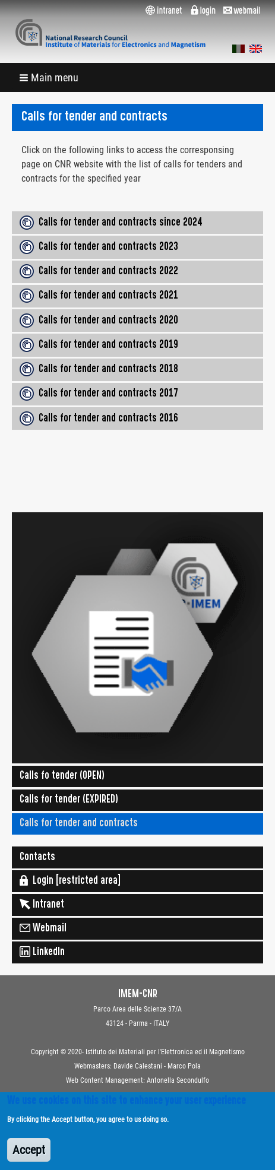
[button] (50, 77)
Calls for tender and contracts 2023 (99, 247)
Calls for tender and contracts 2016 (99, 418)
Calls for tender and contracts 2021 (99, 295)
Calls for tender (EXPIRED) (69, 800)
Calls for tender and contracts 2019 (99, 345)
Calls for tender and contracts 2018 (99, 369)
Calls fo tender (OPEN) (62, 776)
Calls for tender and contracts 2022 (99, 271)
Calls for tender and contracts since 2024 (111, 222)
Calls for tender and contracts (79, 823)
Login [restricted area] (70, 880)
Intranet (42, 904)
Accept (28, 1156)
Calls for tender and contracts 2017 (99, 393)
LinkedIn (42, 951)
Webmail (43, 927)
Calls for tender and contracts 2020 (99, 320)
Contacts (37, 857)
